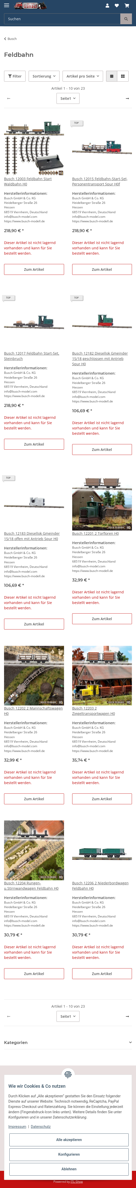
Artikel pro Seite (81, 76)
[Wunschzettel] (117, 6)
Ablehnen (69, 1169)
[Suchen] (62, 18)
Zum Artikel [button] (34, 269)
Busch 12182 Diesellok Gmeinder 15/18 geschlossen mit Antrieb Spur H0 (100, 358)
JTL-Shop (77, 1181)
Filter (15, 76)
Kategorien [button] (16, 1042)
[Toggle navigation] (6, 3)
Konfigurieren (69, 1154)
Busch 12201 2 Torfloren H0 (95, 533)
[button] (107, 6)
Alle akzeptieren (69, 1140)
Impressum (17, 1127)
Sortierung (42, 76)
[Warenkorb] (127, 6)
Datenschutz (41, 1127)
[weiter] (127, 98)
